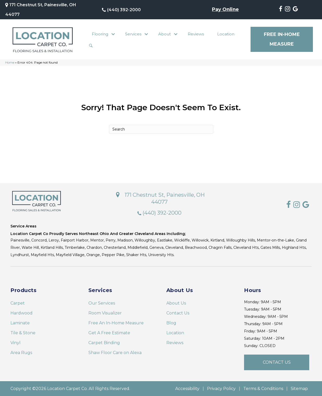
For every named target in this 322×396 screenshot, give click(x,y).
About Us (176, 302)
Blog (171, 322)
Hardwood (21, 312)
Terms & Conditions (263, 388)
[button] (113, 34)
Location (225, 34)
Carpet (17, 302)
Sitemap (299, 388)
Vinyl (15, 342)
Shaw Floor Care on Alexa (115, 352)
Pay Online (225, 10)
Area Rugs (21, 352)
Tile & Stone (22, 332)
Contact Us (177, 312)
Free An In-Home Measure (116, 322)
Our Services (101, 302)
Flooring (100, 34)
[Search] (161, 129)
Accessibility (187, 388)
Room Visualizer (105, 312)
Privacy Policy (221, 388)
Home (9, 62)
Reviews (196, 34)
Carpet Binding (104, 342)
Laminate (20, 322)
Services (133, 34)
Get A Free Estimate (109, 332)
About (164, 34)
